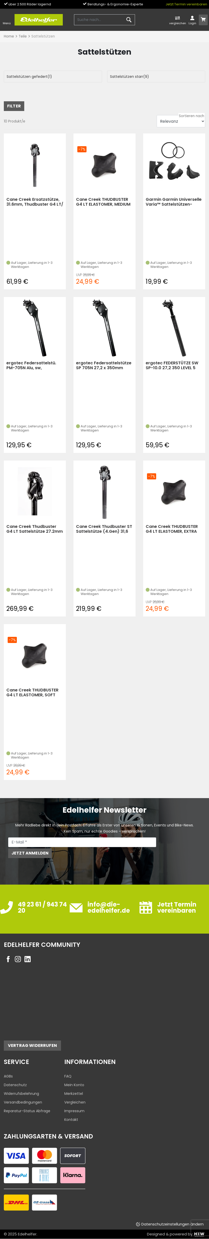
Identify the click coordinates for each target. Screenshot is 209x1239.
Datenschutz (15, 1084)
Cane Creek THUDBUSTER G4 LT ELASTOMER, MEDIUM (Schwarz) (103, 202)
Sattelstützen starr (129, 76)
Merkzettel (73, 1093)
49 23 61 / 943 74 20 (42, 907)
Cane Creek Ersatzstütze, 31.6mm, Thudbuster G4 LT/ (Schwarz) (34, 202)
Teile (23, 36)
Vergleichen (74, 1102)
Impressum (74, 1110)
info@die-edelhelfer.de (109, 907)
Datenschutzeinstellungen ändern (172, 1224)
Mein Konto (74, 1084)
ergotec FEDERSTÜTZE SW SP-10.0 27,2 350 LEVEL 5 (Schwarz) (172, 365)
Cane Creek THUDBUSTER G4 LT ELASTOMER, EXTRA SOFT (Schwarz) (172, 529)
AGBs (8, 1076)
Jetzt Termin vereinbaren (186, 4)
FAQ (67, 1076)
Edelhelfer (27, 1234)
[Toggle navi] (6, 20)
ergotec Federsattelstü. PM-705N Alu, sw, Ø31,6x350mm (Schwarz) (32, 365)
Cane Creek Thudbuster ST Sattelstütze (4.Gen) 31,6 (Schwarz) (104, 529)
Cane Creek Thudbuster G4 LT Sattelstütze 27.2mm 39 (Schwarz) (34, 529)
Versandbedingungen (23, 1102)
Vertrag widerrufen (32, 1045)
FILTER (14, 106)
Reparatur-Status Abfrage (27, 1110)
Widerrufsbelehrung (21, 1093)
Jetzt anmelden (29, 853)
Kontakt (71, 1119)
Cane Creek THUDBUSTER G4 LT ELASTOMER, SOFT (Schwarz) (32, 693)
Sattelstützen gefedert (29, 76)
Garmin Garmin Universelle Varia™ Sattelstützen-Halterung (174, 202)
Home (9, 36)
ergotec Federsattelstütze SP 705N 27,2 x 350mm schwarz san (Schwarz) (103, 365)
